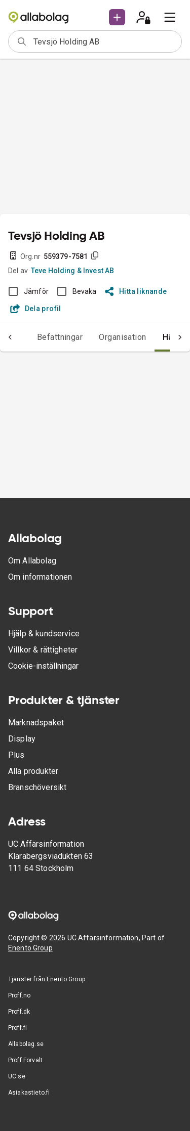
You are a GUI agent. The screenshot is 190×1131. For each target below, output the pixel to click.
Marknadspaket (36, 722)
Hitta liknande (136, 291)
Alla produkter (33, 771)
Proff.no (19, 995)
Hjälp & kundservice (44, 633)
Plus (16, 755)
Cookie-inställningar (43, 666)
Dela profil (35, 308)
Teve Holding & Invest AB (73, 271)
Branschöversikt (37, 787)
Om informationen (40, 577)
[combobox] (104, 41)
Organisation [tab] (122, 337)
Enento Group (30, 948)
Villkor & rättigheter (43, 650)
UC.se (16, 1076)
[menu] (170, 17)
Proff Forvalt (25, 1060)
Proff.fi (17, 1027)
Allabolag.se (26, 1044)
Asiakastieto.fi (29, 1092)
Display (21, 739)
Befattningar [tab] (60, 337)
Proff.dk (19, 1011)
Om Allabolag (32, 561)
